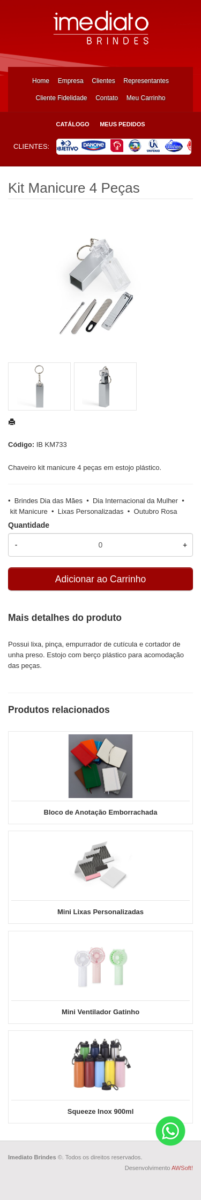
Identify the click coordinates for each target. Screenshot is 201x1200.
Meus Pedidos (122, 124)
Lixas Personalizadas (91, 511)
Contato (106, 98)
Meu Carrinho (146, 98)
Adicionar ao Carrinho (100, 579)
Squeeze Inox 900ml (101, 1111)
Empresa (71, 81)
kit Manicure (29, 511)
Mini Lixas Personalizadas (100, 912)
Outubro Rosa (155, 511)
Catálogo (72, 124)
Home (40, 81)
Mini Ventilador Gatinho (100, 1012)
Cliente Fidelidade (61, 98)
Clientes (103, 81)
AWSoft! (182, 1168)
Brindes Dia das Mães (48, 501)
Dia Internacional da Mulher (135, 501)
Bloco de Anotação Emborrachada (101, 812)
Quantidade (28, 525)
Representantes (146, 81)
